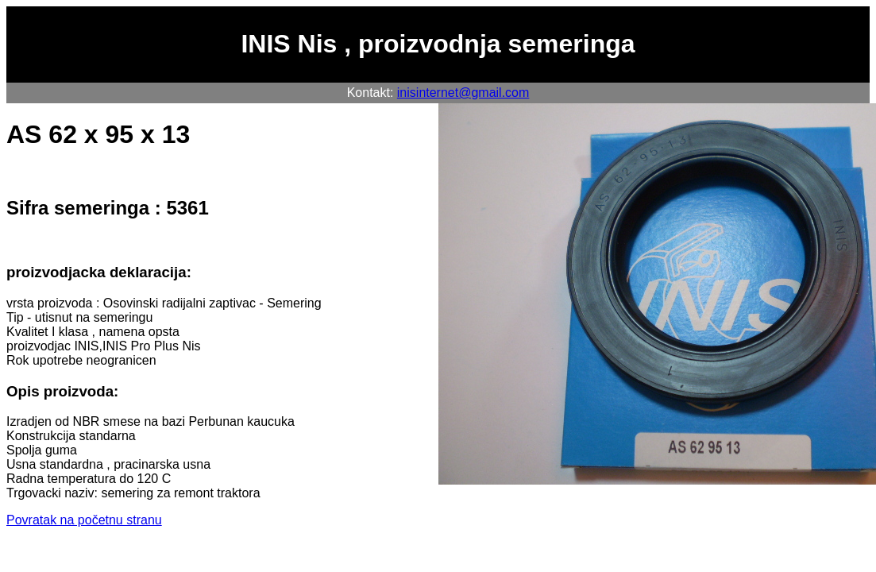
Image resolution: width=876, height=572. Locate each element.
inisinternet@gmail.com (463, 92)
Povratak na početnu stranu (84, 520)
